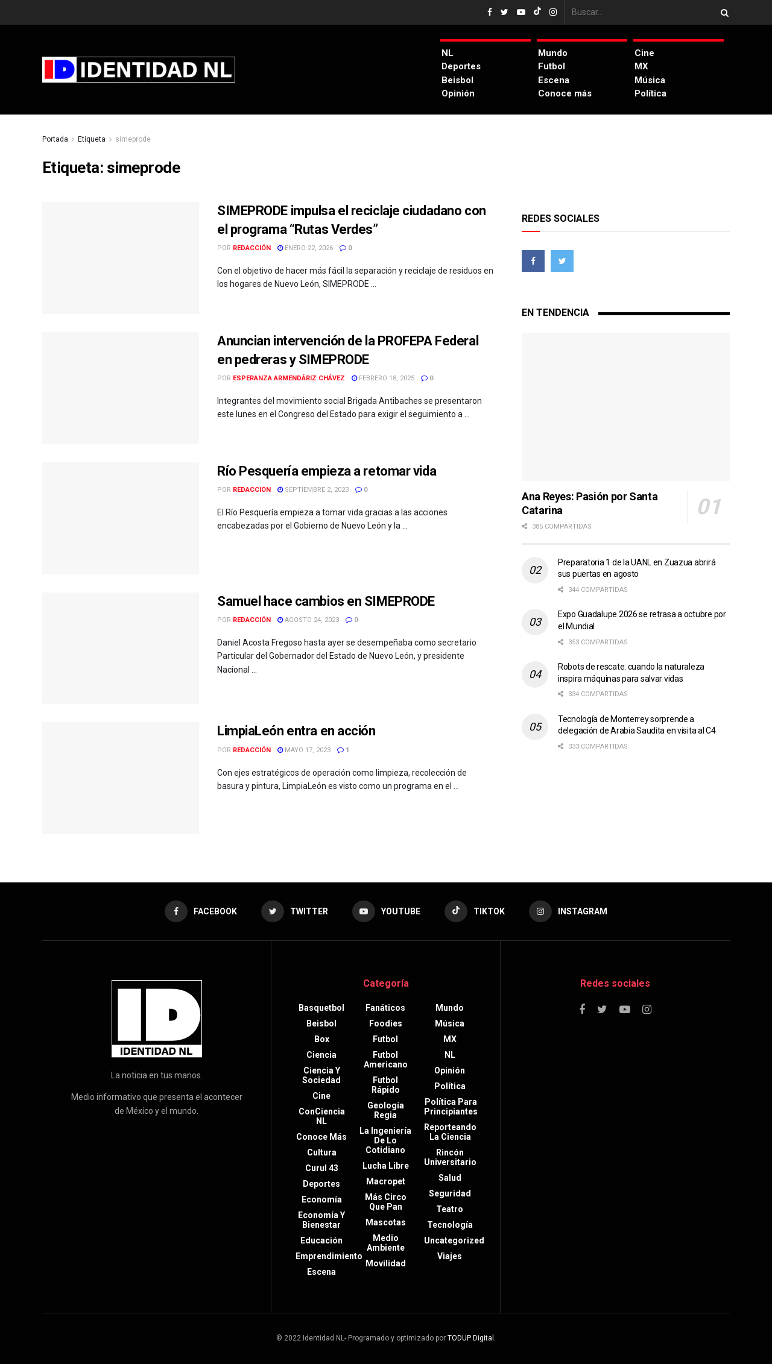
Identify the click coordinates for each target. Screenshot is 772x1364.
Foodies (385, 1023)
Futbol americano (386, 1059)
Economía (322, 1199)
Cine (644, 53)
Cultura (322, 1152)
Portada (55, 139)
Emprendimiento (329, 1256)
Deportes (461, 66)
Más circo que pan (386, 1202)
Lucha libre (385, 1166)
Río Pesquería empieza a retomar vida (326, 471)
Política (650, 93)
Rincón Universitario (450, 1157)
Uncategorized (454, 1240)
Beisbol (457, 80)
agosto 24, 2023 (308, 620)
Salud (449, 1178)
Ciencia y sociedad (321, 1075)
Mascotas (385, 1222)
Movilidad (385, 1263)
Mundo (553, 53)
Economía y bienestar (321, 1220)
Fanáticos (385, 1008)
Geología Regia (385, 1110)
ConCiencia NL (322, 1116)
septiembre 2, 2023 (313, 490)
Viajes (449, 1256)
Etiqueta (92, 139)
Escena (553, 80)
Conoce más (565, 93)
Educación (321, 1240)
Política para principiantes (451, 1106)
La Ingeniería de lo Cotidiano (385, 1140)
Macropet (385, 1181)
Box (321, 1039)
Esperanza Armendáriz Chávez (289, 378)
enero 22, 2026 (305, 248)
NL (447, 53)
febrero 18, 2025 (383, 378)
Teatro (449, 1209)
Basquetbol (321, 1008)
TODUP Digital (471, 1338)
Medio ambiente (386, 1242)
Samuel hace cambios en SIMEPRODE (326, 601)
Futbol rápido (386, 1085)
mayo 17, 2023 (304, 750)
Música (649, 80)
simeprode (133, 139)
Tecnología (450, 1225)
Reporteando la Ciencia (450, 1132)
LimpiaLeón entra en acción (296, 730)
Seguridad (450, 1193)
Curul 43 (321, 1168)
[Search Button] (722, 12)
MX (641, 66)
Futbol (551, 66)
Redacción (252, 248)
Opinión (458, 93)
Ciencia (321, 1055)
